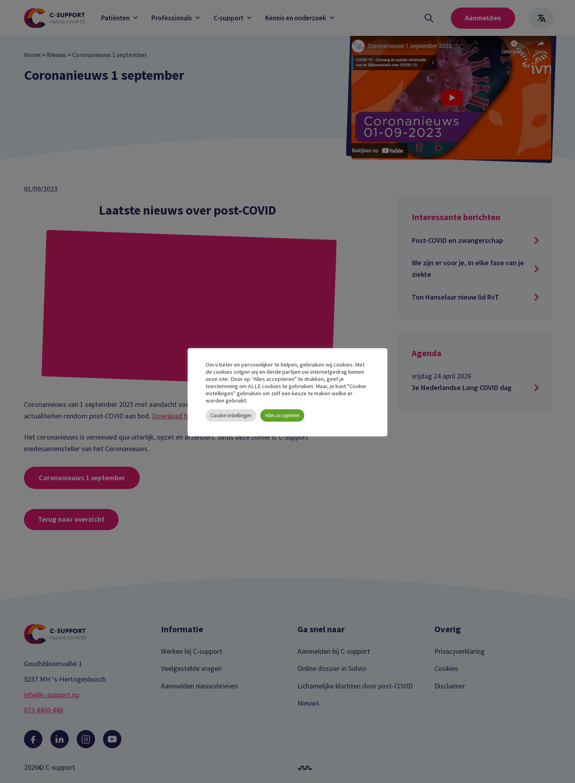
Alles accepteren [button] (282, 415)
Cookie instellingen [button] (231, 415)
